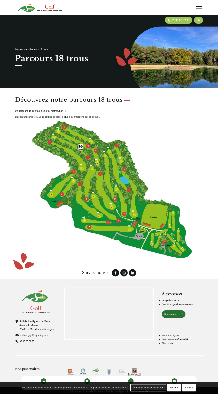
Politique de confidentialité (175, 339)
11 (129, 190)
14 (96, 150)
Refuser (189, 388)
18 (124, 169)
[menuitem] (198, 20)
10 (124, 214)
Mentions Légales (170, 335)
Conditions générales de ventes (177, 304)
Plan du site (168, 343)
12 (88, 146)
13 (64, 127)
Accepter (174, 388)
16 (115, 199)
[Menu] (199, 8)
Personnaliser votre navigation (148, 388)
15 (100, 173)
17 (117, 145)
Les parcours (22, 49)
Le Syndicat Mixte (170, 300)
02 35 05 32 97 (27, 341)
